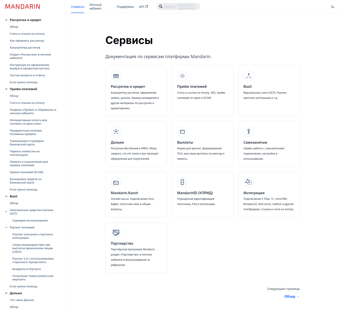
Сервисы (77, 7)
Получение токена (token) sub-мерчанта (33, 277)
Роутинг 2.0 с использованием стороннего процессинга (33, 260)
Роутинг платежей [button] (22, 227)
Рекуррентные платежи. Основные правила (26, 132)
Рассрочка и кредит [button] (25, 20)
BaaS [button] (13, 196)
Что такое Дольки (22, 300)
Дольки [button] (16, 293)
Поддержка (125, 7)
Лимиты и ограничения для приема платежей (29, 163)
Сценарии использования (30, 220)
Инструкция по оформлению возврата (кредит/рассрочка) (29, 66)
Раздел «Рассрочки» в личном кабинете (30, 56)
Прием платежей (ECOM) (26, 172)
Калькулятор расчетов (25, 47)
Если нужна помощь (24, 82)
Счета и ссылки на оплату (27, 34)
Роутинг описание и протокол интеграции (32, 236)
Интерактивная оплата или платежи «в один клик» (28, 121)
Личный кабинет (95, 6)
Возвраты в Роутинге (26, 269)
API (143, 7)
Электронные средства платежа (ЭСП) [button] (31, 211)
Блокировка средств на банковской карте (25, 180)
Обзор (14, 27)
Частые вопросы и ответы (27, 75)
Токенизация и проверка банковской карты (27, 142)
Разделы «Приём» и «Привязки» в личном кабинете (33, 111)
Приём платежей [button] (23, 89)
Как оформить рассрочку (27, 40)
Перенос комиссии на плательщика (24, 153)
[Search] (178, 6)
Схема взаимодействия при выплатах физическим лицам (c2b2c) (32, 248)
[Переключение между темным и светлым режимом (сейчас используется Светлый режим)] (333, 6)
